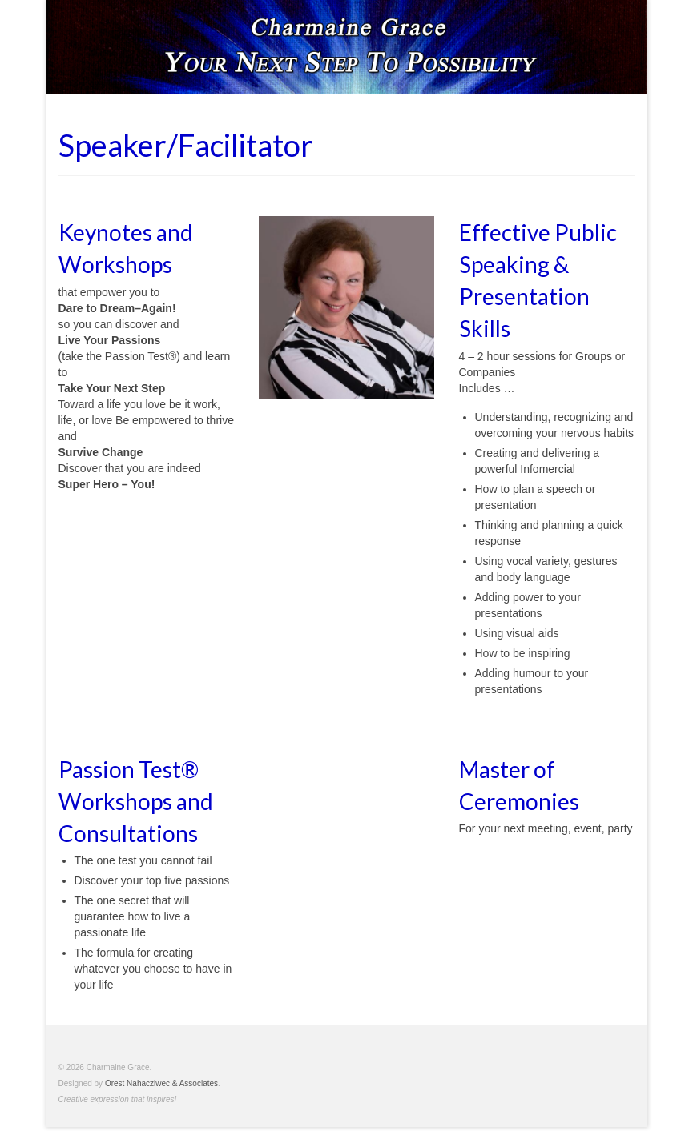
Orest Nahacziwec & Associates (161, 1083)
